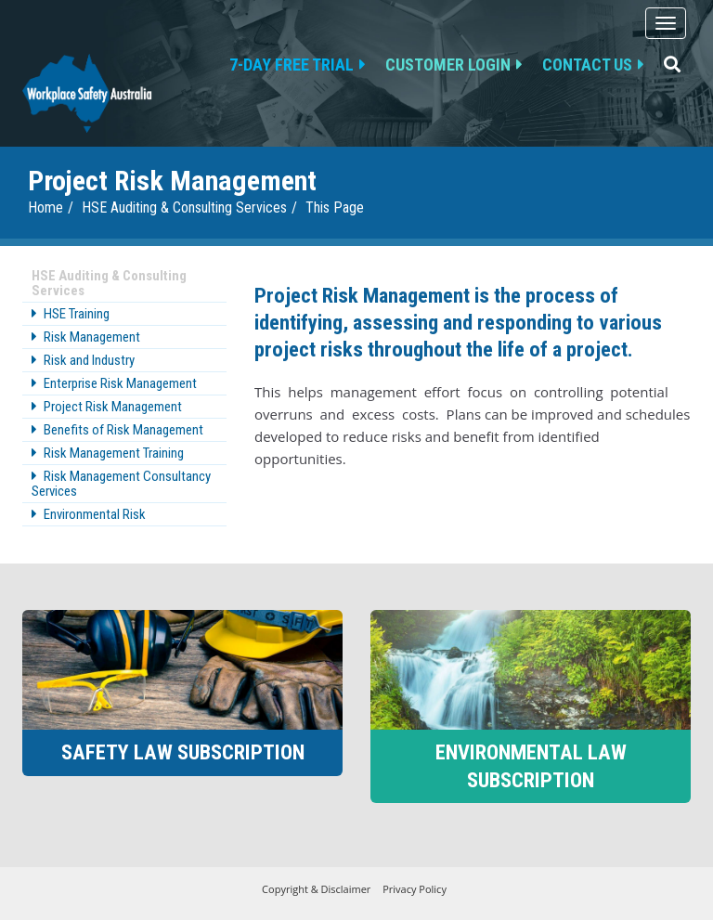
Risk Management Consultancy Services (121, 483)
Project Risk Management (113, 406)
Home (45, 207)
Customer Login (448, 64)
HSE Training (77, 313)
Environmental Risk (95, 514)
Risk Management (92, 337)
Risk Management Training (114, 453)
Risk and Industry (89, 360)
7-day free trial (291, 64)
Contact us (587, 64)
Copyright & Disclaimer (316, 889)
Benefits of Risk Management (123, 429)
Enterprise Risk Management (120, 383)
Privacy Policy (414, 889)
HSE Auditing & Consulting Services (184, 207)
